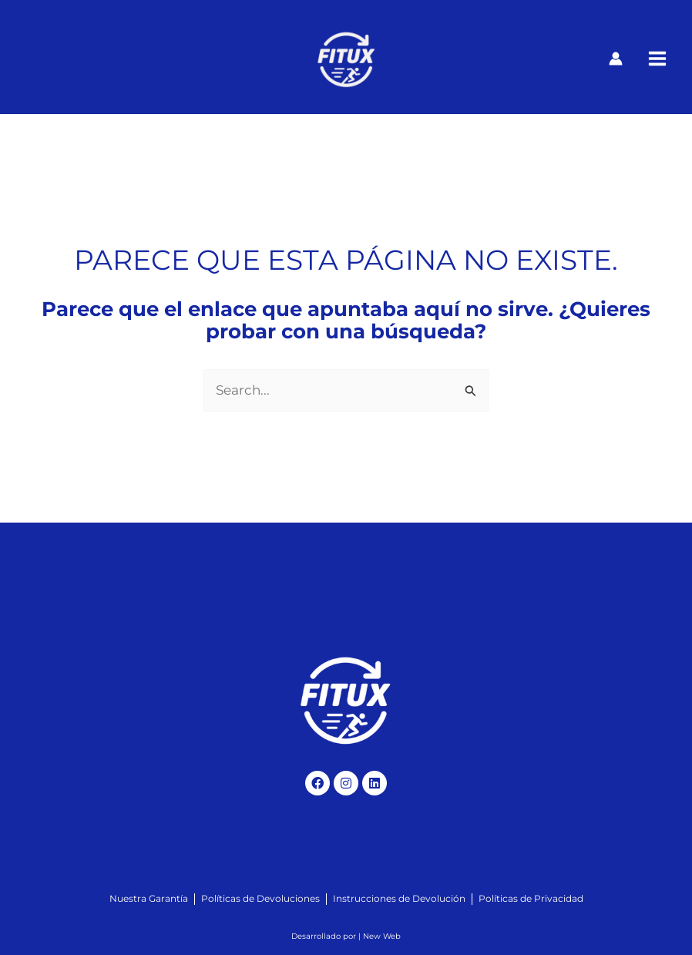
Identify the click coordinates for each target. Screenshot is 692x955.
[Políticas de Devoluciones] (260, 899)
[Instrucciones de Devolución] (399, 899)
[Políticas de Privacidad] (531, 899)
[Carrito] (24, 60)
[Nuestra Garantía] (149, 899)
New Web (382, 936)
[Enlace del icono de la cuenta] (616, 59)
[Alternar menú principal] (657, 59)
